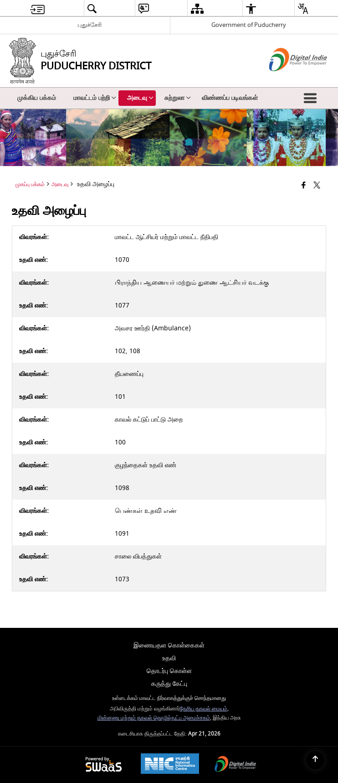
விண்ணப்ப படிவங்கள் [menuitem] (230, 98)
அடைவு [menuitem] (140, 98)
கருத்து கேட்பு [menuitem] (169, 684)
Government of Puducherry (248, 25)
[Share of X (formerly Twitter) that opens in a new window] (317, 185)
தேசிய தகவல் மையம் (203, 709)
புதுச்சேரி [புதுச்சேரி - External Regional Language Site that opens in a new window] (89, 25)
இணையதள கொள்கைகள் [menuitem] (169, 645)
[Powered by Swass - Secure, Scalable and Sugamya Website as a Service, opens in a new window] (103, 765)
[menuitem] (37, 8)
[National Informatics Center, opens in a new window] (170, 764)
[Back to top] (315, 760)
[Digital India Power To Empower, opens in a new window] (235, 765)
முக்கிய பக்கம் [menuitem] (36, 98)
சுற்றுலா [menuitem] (177, 98)
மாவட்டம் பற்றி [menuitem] (94, 98)
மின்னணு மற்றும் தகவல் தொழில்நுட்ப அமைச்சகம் (153, 718)
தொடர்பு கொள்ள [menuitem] (169, 671)
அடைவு (59, 184)
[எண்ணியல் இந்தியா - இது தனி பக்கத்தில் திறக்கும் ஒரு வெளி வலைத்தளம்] (286, 79)
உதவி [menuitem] (169, 658)
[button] (312, 98)
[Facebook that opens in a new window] (303, 185)
